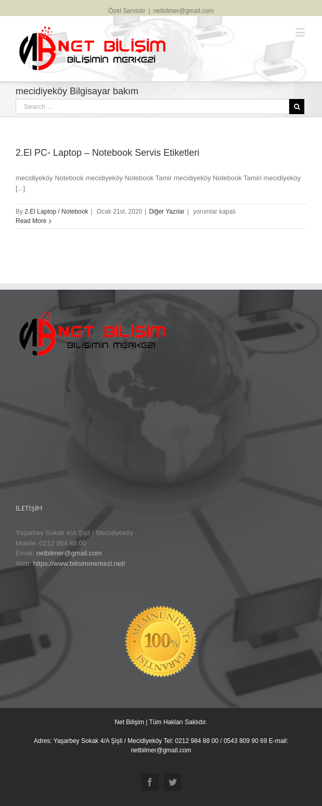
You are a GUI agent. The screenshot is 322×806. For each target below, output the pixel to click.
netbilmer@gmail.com (183, 11)
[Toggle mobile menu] (300, 32)
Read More (31, 221)
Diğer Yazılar (166, 211)
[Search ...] (152, 106)
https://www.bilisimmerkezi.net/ (79, 563)
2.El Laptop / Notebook (56, 211)
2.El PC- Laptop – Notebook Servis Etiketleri (107, 152)
